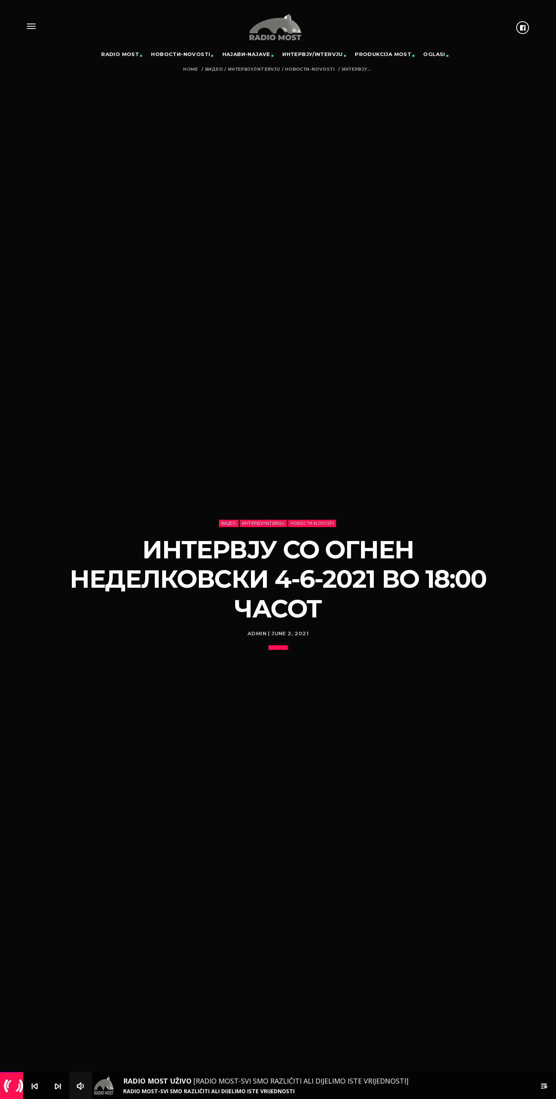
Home (190, 69)
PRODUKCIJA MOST (383, 54)
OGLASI (434, 54)
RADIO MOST (120, 54)
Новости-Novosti (180, 54)
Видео (214, 69)
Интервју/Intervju (312, 54)
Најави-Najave (246, 54)
